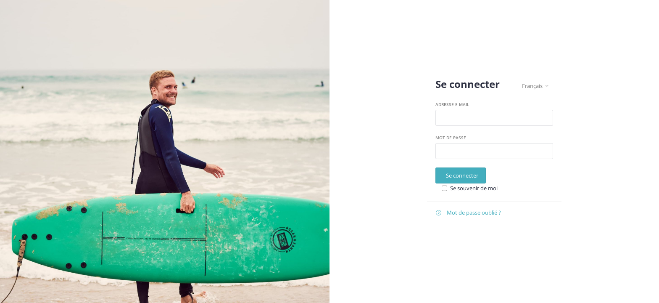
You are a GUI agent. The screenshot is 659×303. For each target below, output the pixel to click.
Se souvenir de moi (474, 188)
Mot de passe (450, 138)
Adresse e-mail (452, 104)
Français (535, 86)
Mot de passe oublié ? (468, 213)
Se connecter (462, 175)
